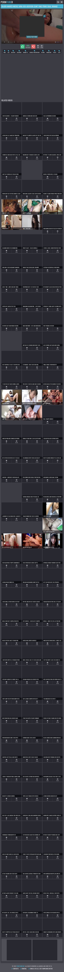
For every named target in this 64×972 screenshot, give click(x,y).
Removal (23, 969)
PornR (7, 2)
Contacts (14, 969)
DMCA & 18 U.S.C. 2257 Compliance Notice (41, 969)
